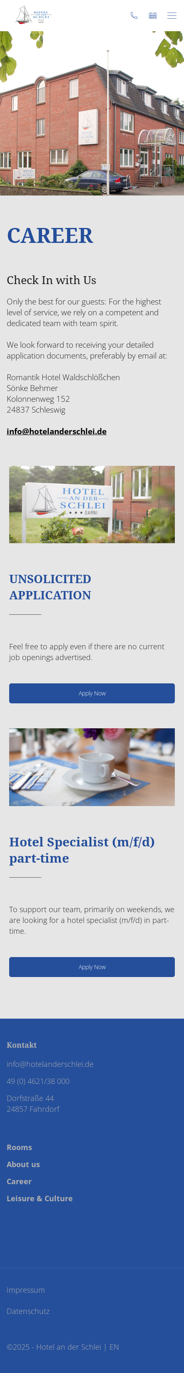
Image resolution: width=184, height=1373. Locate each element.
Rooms (19, 1147)
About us (23, 1164)
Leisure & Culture (40, 1198)
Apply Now (92, 693)
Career (19, 1181)
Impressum (26, 1290)
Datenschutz (28, 1311)
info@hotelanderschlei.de (57, 431)
